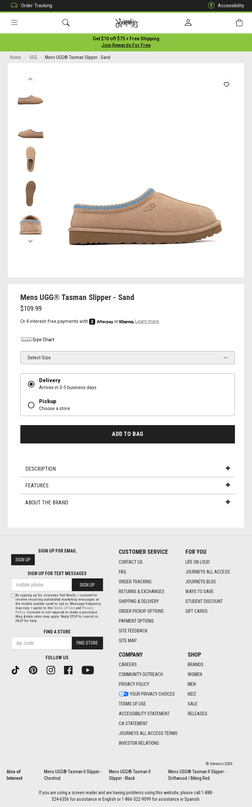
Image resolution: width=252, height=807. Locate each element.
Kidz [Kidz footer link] (192, 694)
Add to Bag (127, 434)
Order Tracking (30, 5)
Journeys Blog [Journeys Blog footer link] (200, 581)
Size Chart (37, 340)
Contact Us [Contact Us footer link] (131, 562)
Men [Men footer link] (192, 684)
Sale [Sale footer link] (193, 704)
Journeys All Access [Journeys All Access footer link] (207, 571)
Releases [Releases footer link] (197, 714)
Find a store (57, 631)
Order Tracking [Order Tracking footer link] (135, 581)
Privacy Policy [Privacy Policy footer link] (134, 684)
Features (127, 486)
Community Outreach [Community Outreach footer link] (141, 674)
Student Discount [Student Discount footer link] (204, 601)
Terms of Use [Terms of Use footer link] (132, 704)
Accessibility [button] (224, 5)
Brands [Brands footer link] (195, 664)
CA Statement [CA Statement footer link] (133, 723)
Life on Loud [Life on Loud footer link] (197, 562)
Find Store (87, 643)
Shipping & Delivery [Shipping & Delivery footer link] (139, 601)
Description (127, 469)
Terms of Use (63, 608)
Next (30, 240)
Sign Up (23, 560)
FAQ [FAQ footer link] (122, 571)
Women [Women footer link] (195, 674)
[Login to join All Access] (126, 39)
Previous (30, 78)
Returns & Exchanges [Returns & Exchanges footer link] (141, 591)
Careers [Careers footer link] (128, 664)
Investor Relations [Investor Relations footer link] (139, 743)
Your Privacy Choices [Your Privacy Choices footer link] (147, 694)
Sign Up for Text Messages (57, 573)
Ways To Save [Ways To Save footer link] (199, 591)
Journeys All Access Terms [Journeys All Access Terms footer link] (148, 733)
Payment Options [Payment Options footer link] (136, 621)
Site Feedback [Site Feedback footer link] (133, 630)
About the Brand (127, 503)
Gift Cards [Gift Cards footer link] (196, 611)
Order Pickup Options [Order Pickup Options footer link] (141, 611)
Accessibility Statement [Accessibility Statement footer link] (144, 714)
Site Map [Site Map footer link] (128, 640)
